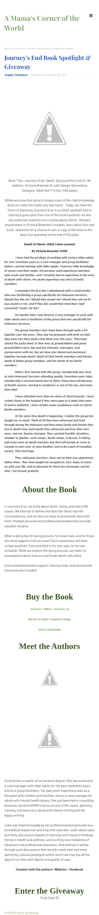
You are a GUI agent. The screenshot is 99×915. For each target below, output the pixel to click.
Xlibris (48, 609)
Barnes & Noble (38, 619)
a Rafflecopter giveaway (21, 913)
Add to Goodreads (49, 629)
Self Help (19, 48)
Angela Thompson (16, 75)
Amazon (36, 609)
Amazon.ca (61, 609)
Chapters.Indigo (61, 619)
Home (7, 48)
